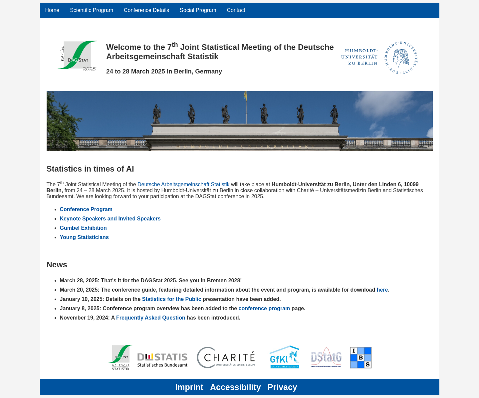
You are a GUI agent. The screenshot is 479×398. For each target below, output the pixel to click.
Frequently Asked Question (151, 318)
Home (52, 10)
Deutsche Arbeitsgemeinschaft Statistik (183, 184)
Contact (236, 10)
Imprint (189, 387)
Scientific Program (91, 10)
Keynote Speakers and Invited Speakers (110, 218)
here (382, 290)
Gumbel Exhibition (83, 228)
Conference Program (86, 209)
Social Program (198, 10)
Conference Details (146, 10)
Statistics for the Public (171, 299)
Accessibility (235, 387)
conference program (265, 308)
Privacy (282, 387)
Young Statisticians (84, 237)
